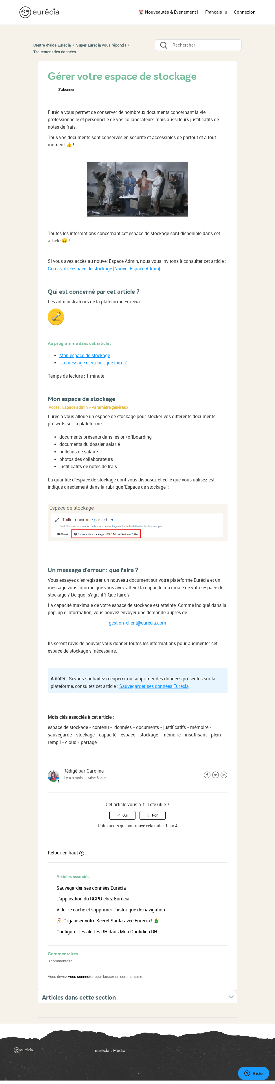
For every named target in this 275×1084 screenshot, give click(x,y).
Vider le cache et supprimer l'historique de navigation (110, 910)
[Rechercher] (198, 45)
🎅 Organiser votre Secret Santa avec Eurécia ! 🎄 (107, 921)
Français (214, 12)
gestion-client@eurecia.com (137, 623)
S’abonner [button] (66, 90)
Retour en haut (66, 853)
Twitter (215, 775)
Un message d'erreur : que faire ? (93, 362)
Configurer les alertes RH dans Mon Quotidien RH (106, 932)
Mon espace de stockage (84, 355)
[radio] (122, 815)
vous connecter (81, 976)
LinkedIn (224, 775)
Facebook (207, 775)
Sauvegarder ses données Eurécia (154, 686)
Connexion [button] (245, 12)
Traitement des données (54, 52)
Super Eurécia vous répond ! (101, 45)
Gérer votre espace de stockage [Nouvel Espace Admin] (104, 269)
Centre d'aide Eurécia (52, 45)
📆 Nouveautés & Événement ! (168, 12)
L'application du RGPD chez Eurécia (92, 899)
